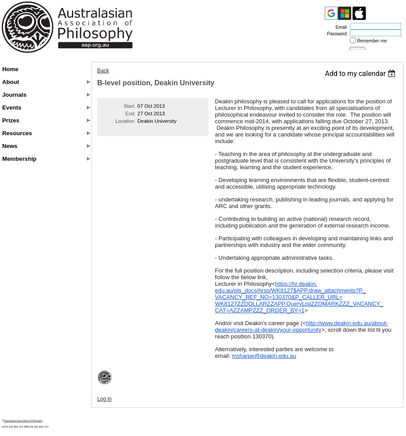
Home (10, 69)
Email (340, 27)
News (9, 146)
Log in (104, 399)
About (10, 82)
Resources (17, 133)
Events (11, 107)
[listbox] (361, 73)
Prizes (10, 120)
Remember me (372, 40)
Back (103, 71)
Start (129, 106)
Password (335, 33)
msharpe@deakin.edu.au (264, 356)
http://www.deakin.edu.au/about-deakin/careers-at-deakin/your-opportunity (301, 326)
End (129, 113)
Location (124, 121)
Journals (14, 94)
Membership (19, 158)
